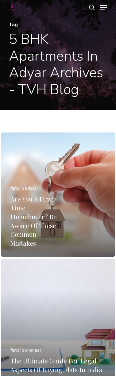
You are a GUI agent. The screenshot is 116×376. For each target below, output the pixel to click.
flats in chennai (25, 350)
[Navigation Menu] (103, 7)
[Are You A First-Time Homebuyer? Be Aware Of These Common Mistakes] (58, 194)
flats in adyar (23, 188)
